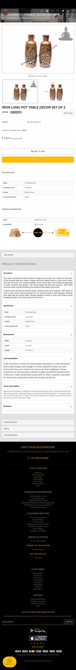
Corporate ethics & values (38, 500)
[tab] (38, 255)
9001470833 (38, 550)
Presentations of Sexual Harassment (38, 505)
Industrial (38, 582)
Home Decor (11, 18)
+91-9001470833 (38, 541)
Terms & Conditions (37, 518)
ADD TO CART (38, 151)
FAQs (38, 606)
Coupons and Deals (38, 601)
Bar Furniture (38, 573)
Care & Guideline (38, 484)
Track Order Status (38, 604)
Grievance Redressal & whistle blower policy (38, 503)
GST (38, 486)
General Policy (38, 520)
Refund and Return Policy (38, 526)
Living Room (38, 584)
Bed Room (38, 576)
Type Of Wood (38, 529)
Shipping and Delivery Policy (38, 524)
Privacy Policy (38, 522)
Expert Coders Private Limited (48, 655)
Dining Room (38, 578)
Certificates (38, 477)
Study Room (38, 589)
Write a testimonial (38, 599)
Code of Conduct (38, 498)
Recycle (38, 587)
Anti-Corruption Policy (38, 496)
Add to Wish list (34, 122)
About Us (38, 472)
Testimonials (38, 479)
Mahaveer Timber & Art (42, 661)
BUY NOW (37, 159)
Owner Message (38, 475)
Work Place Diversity (38, 507)
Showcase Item (25, 18)
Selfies (24, 130)
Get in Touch (38, 481)
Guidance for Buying (38, 531)
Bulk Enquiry (68, 113)
